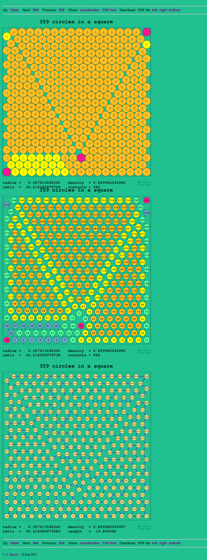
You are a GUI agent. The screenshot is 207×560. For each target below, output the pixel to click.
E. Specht (12, 554)
